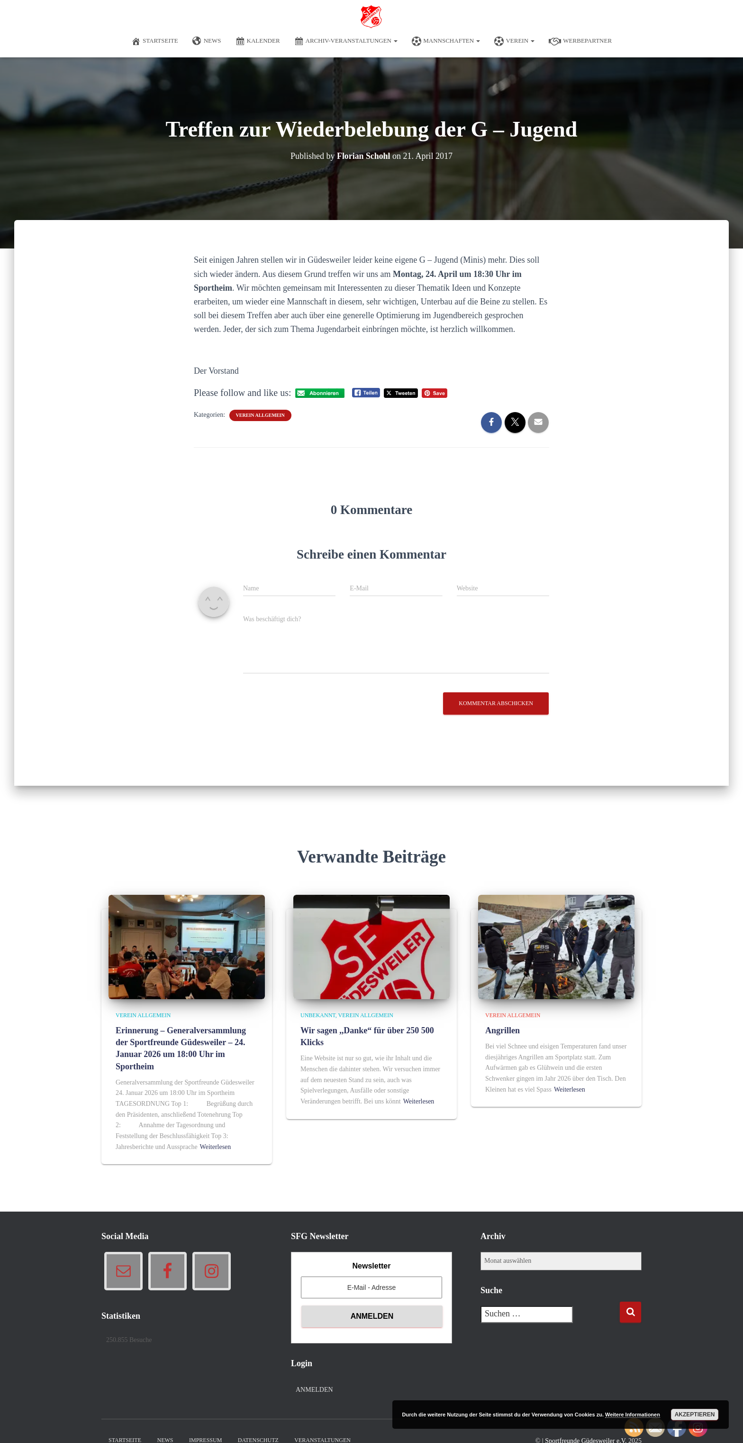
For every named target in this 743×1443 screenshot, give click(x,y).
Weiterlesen (215, 1146)
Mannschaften (446, 41)
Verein (514, 41)
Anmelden (314, 1389)
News (206, 41)
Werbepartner (580, 41)
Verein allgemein (260, 415)
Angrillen (502, 1030)
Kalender (258, 41)
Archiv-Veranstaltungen (346, 41)
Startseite (154, 41)
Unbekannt (317, 1015)
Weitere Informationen (632, 1414)
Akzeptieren (695, 1414)
